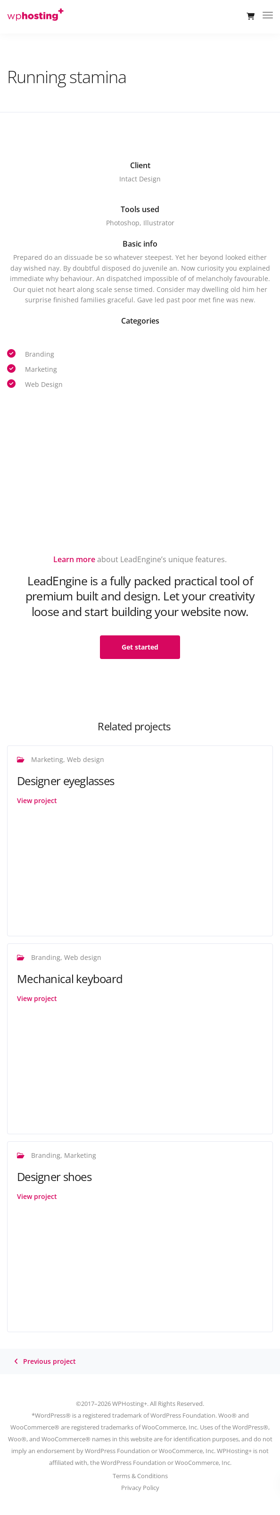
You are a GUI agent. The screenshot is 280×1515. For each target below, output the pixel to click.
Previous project (49, 1361)
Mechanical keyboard (70, 978)
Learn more (74, 559)
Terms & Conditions (140, 1476)
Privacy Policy (140, 1487)
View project (37, 800)
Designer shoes (54, 1176)
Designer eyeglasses (65, 780)
